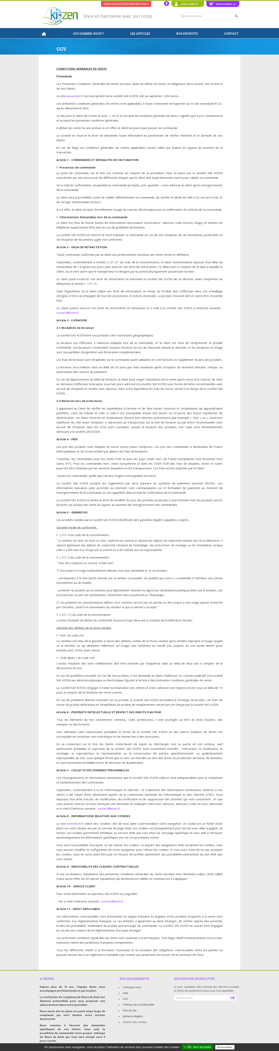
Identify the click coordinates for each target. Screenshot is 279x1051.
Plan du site (130, 1010)
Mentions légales (133, 1016)
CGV (125, 999)
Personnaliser (225, 1047)
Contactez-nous (132, 987)
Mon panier (226, 4)
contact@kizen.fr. (67, 313)
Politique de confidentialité (138, 1004)
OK (232, 998)
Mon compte (189, 4)
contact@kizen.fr (109, 808)
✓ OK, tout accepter (197, 1047)
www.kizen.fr (74, 96)
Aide (125, 993)
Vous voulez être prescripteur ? (126, 4)
